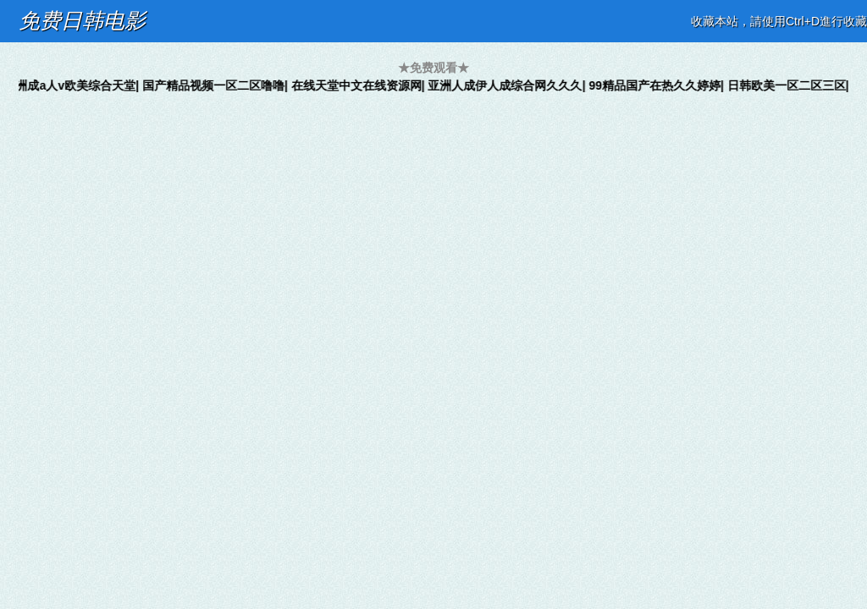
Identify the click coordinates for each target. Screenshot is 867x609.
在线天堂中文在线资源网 (360, 85)
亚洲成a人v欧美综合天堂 (74, 85)
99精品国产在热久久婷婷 (659, 85)
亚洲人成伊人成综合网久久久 (509, 85)
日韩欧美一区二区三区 (791, 85)
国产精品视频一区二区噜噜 (217, 85)
